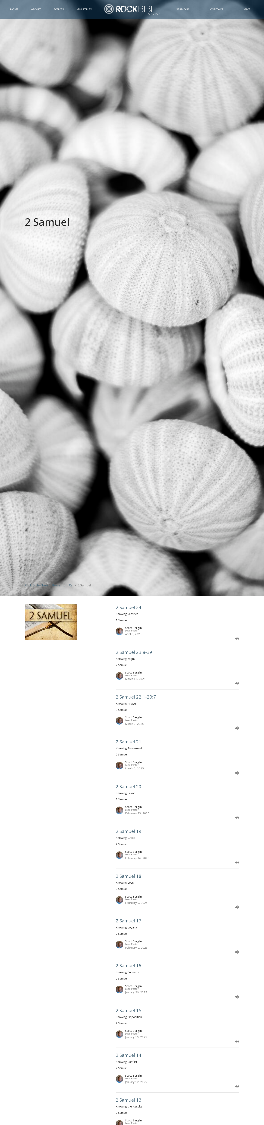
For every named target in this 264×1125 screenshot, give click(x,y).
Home (14, 9)
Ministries (84, 9)
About (36, 9)
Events (59, 9)
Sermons (183, 9)
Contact (216, 9)
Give (247, 9)
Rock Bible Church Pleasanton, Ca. (49, 585)
